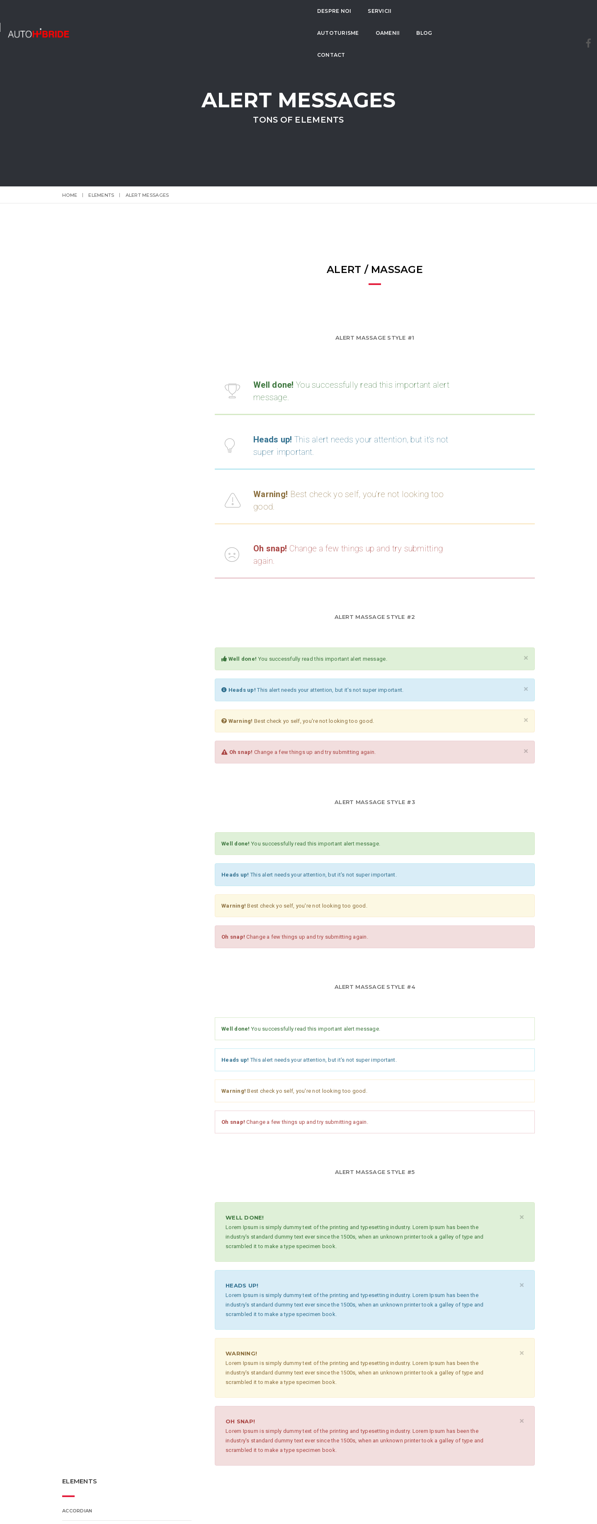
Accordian (77, 297)
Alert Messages (85, 411)
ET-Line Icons (80, 373)
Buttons (75, 335)
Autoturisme (263, 21)
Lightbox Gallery (86, 507)
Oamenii (313, 21)
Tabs (69, 430)
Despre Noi (168, 21)
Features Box (81, 354)
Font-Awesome (84, 392)
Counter (74, 487)
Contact (388, 21)
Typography (79, 449)
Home (69, 195)
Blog (349, 21)
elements (101, 195)
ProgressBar (81, 316)
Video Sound (80, 468)
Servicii (214, 21)
